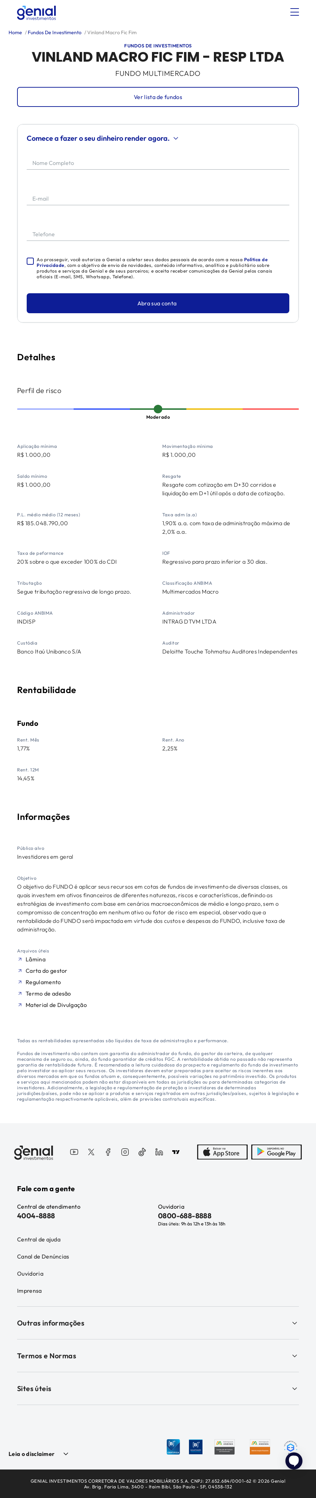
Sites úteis (158, 1388)
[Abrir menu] (294, 12)
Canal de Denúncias (43, 1256)
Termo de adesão (48, 993)
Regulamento (43, 982)
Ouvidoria (30, 1273)
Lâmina (36, 959)
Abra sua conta (157, 303)
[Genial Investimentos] (36, 13)
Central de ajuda (38, 1239)
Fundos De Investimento (54, 32)
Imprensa (29, 1290)
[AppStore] (222, 1153)
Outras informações (158, 1322)
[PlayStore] (276, 1153)
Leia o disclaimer (31, 1453)
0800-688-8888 (184, 1215)
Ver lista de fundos (158, 96)
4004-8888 (36, 1215)
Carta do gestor (47, 970)
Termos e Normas (158, 1355)
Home (15, 32)
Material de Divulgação (56, 1004)
